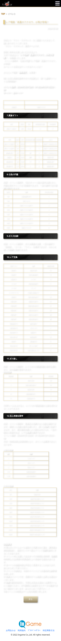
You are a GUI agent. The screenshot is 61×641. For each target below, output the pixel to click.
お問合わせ (11, 630)
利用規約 (22, 630)
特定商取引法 (48, 630)
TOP (3, 14)
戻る (31, 599)
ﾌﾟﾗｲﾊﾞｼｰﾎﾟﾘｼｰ (34, 630)
